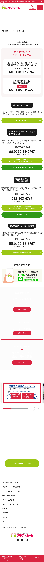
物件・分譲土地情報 (8, 495)
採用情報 (32, 7)
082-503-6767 (22, 198)
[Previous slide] (32, 408)
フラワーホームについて (10, 482)
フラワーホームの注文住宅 (11, 491)
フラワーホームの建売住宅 (11, 487)
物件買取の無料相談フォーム (27, 252)
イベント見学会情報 (8, 500)
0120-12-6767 (22, 72)
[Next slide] (38, 408)
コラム (4, 521)
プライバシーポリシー (9, 527)
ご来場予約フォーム (28, 214)
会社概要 (23, 527)
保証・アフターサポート (10, 504)
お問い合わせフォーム (28, 120)
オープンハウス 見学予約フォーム (26, 167)
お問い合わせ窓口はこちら (25, 463)
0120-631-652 (22, 90)
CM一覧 (5, 508)
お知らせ (5, 517)
